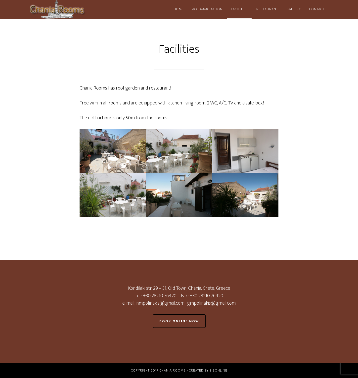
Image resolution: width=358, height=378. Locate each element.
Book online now (179, 321)
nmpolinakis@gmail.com (160, 303)
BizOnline (218, 370)
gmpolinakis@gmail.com (211, 303)
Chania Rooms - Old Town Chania (74, 9)
